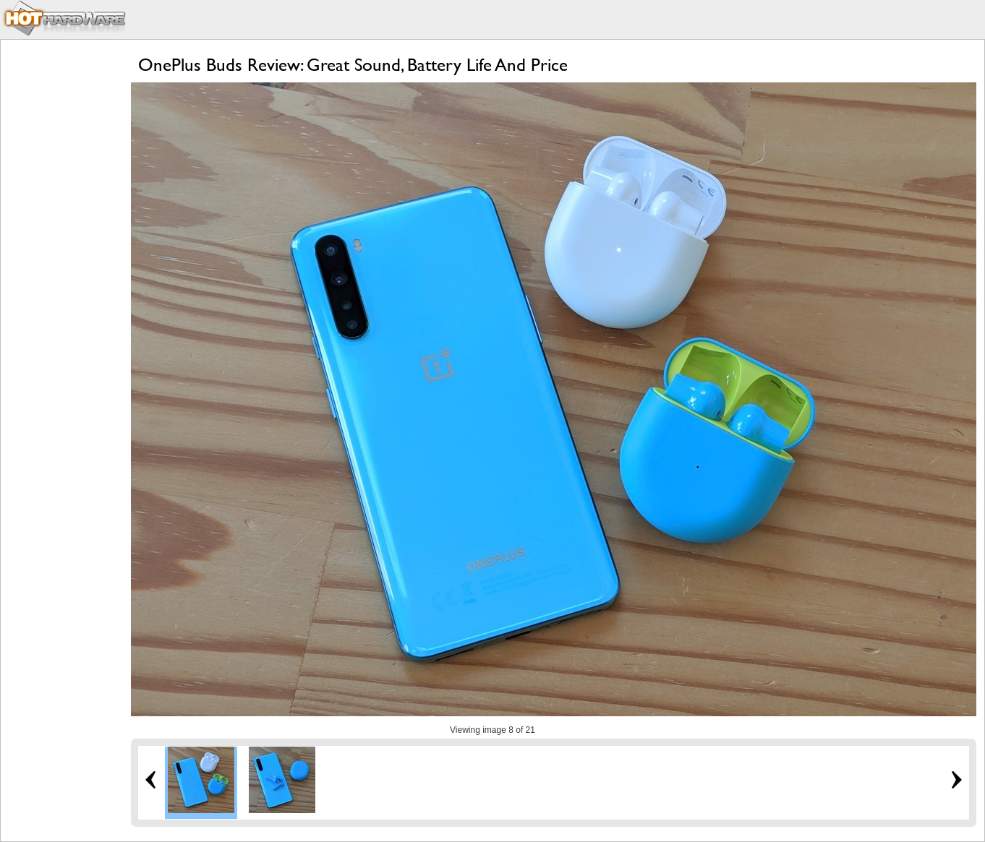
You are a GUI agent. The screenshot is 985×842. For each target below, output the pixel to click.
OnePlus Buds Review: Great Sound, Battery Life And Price (353, 64)
